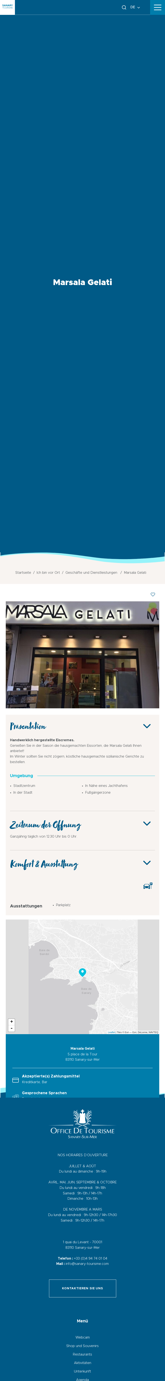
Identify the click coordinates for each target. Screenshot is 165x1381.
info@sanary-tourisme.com (87, 1264)
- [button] (11, 1028)
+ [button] (11, 1022)
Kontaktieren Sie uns (82, 1288)
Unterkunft (82, 1371)
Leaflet (111, 1032)
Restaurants (82, 1354)
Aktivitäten (82, 1363)
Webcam (82, 1337)
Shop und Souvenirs (82, 1346)
